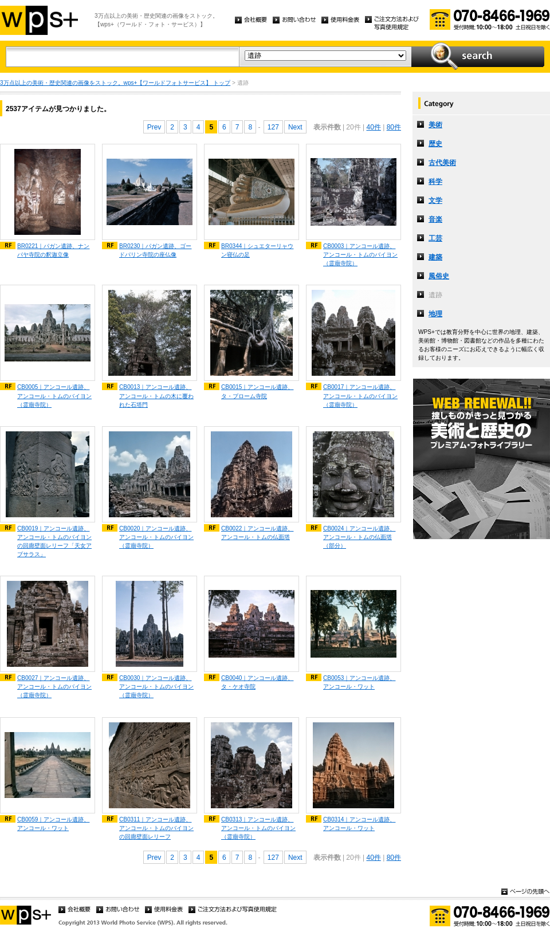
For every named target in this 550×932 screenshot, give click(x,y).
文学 (435, 200)
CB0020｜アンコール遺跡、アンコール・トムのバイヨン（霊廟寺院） (156, 537)
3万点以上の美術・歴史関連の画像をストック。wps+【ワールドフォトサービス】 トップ (115, 83)
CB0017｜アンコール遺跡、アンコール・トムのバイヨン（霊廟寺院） (360, 395)
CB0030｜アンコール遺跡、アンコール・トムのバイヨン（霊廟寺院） (156, 686)
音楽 (435, 219)
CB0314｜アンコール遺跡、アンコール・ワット (359, 823)
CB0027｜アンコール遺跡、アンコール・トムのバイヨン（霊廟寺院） (54, 686)
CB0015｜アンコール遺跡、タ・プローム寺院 (257, 391)
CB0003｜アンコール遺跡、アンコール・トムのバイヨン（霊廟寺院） (360, 254)
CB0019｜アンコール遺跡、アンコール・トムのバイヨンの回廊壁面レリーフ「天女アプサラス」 (54, 541)
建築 (435, 257)
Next (295, 127)
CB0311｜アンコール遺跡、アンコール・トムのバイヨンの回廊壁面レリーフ (156, 828)
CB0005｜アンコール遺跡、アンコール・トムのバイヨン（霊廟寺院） (54, 395)
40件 (373, 127)
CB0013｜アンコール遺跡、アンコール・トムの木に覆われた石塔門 (156, 395)
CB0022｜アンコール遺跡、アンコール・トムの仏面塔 (257, 532)
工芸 (435, 238)
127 (273, 127)
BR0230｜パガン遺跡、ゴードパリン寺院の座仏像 (155, 250)
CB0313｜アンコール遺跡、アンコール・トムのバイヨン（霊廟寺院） (258, 828)
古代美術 (442, 163)
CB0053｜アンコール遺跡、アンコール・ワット (359, 682)
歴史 (435, 144)
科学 (435, 182)
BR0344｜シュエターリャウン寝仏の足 (257, 250)
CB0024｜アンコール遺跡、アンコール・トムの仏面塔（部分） (359, 537)
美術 (435, 125)
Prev (154, 127)
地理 (435, 314)
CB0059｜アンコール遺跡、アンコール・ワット (53, 823)
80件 (394, 127)
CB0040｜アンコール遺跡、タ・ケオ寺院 (257, 682)
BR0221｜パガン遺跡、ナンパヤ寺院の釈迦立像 (53, 250)
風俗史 (439, 276)
